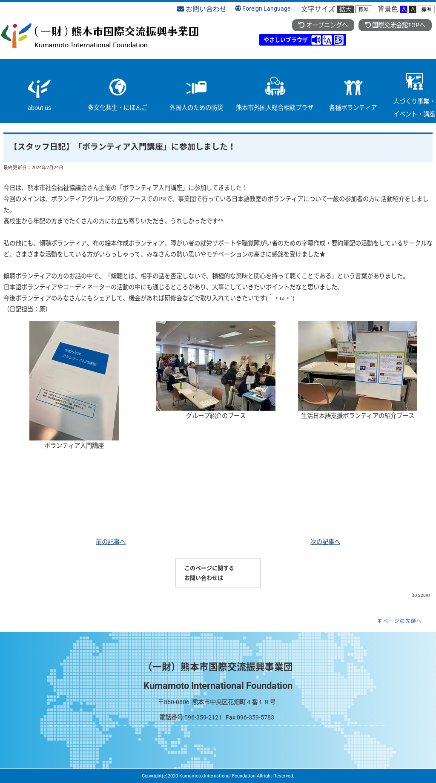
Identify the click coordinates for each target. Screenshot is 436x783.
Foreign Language (262, 8)
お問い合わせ (202, 9)
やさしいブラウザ (286, 40)
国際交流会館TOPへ (395, 25)
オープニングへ (322, 25)
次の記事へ (325, 542)
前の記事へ (111, 542)
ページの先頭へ (402, 621)
